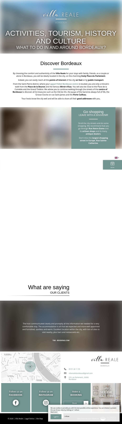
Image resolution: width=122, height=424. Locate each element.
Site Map (39, 418)
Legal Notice (29, 418)
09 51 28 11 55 (74, 369)
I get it (56, 417)
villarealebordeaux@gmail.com (81, 373)
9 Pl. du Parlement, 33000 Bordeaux (79, 378)
